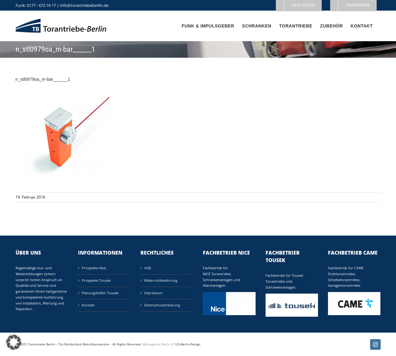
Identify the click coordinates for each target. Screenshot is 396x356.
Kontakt (88, 305)
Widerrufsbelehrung (160, 280)
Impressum (153, 292)
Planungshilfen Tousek (100, 292)
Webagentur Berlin (156, 344)
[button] (13, 342)
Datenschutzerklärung (162, 305)
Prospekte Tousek (96, 280)
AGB (147, 268)
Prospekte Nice (94, 268)
